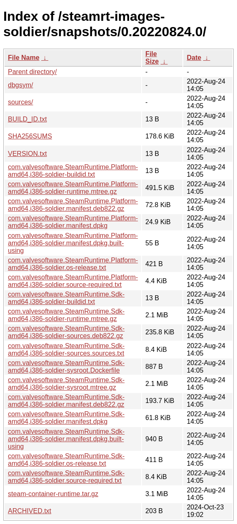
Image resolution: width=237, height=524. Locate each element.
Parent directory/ (32, 71)
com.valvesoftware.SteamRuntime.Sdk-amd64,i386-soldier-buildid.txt (66, 298)
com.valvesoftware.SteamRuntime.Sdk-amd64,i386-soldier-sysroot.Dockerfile (66, 366)
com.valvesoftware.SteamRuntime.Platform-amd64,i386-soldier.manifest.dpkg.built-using (73, 243)
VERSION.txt (27, 153)
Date (194, 57)
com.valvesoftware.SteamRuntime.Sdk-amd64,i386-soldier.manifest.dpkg (66, 417)
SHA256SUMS (30, 136)
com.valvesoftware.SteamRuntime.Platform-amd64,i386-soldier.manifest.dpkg (73, 222)
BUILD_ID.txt (27, 119)
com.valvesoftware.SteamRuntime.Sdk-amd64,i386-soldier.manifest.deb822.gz (66, 400)
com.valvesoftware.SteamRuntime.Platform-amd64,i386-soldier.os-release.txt (73, 264)
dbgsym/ (20, 85)
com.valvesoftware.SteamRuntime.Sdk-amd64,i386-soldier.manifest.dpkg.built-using (66, 439)
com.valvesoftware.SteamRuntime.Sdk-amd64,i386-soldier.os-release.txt (66, 459)
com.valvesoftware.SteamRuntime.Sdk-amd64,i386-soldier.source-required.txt (66, 477)
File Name (24, 57)
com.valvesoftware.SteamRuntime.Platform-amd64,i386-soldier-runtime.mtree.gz (73, 187)
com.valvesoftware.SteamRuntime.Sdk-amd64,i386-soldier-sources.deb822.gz (66, 332)
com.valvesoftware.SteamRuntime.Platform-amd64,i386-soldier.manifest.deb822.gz (73, 205)
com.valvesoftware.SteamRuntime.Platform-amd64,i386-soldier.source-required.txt (73, 281)
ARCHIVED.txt (29, 510)
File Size (152, 57)
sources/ (20, 102)
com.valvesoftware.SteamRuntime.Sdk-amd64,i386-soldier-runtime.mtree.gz (66, 315)
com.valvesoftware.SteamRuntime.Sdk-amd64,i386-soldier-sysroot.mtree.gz (66, 383)
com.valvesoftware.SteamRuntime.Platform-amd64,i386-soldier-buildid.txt (73, 170)
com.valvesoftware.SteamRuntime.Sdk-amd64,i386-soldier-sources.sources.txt (66, 349)
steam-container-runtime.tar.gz (53, 493)
